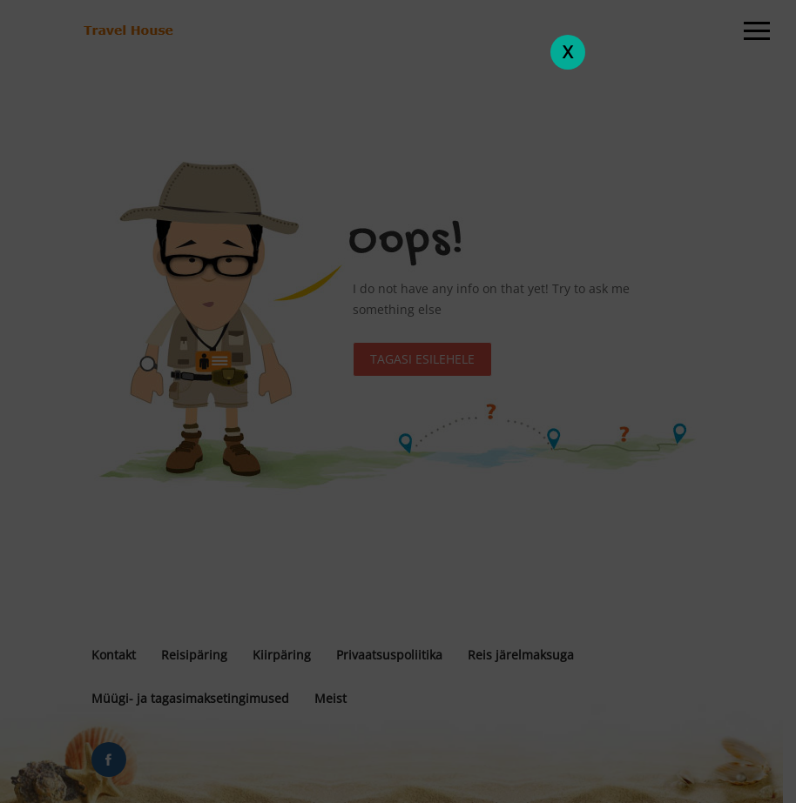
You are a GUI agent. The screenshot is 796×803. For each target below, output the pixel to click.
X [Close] (568, 52)
